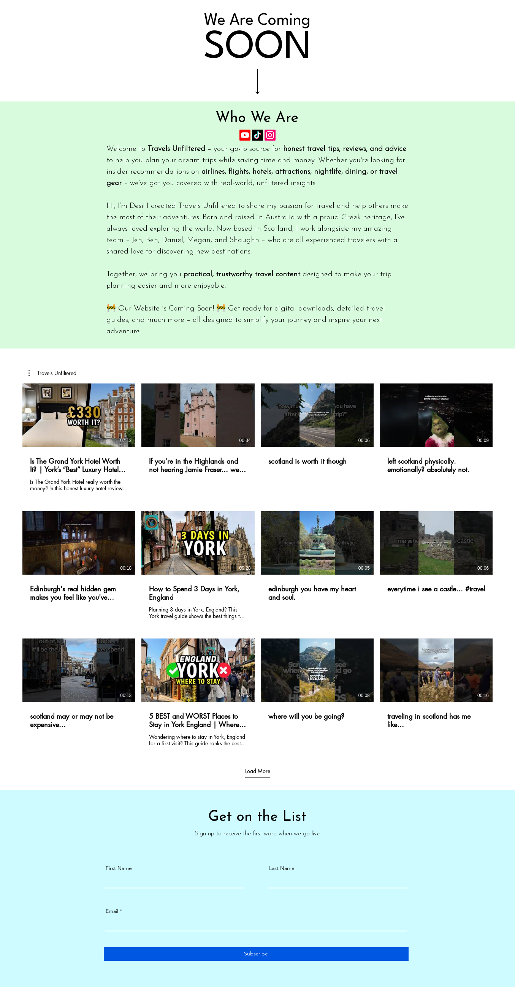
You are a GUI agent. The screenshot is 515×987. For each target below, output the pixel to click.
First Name (119, 868)
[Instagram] (270, 135)
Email (112, 911)
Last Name (282, 868)
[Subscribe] (256, 954)
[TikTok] (257, 135)
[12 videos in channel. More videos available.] (257, 565)
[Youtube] (244, 135)
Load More (257, 771)
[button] (52, 373)
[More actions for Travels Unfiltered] (52, 373)
